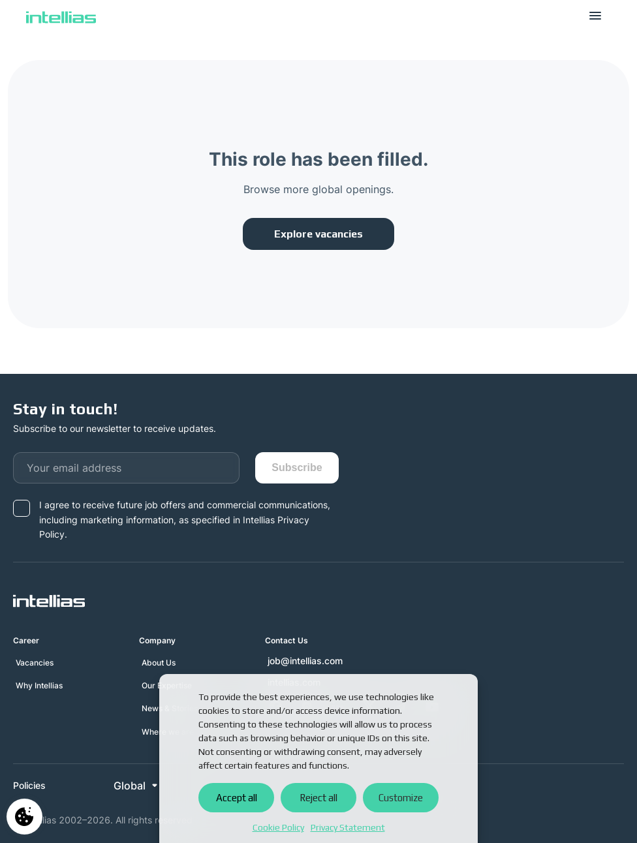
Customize (401, 797)
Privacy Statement (348, 827)
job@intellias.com (305, 661)
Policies (29, 785)
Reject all (318, 797)
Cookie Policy (278, 827)
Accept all (236, 797)
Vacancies (35, 662)
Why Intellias (39, 685)
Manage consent (24, 817)
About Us (159, 662)
